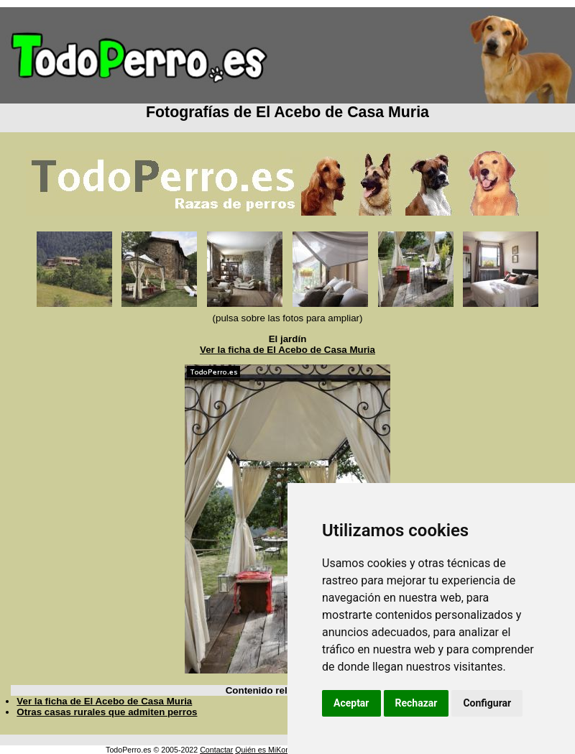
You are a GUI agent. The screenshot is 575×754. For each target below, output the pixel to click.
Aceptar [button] (351, 703)
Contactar (216, 749)
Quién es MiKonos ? (269, 749)
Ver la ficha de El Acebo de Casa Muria (287, 349)
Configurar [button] (487, 703)
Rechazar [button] (416, 703)
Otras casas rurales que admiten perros (107, 712)
